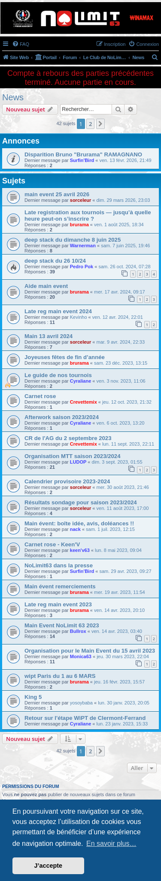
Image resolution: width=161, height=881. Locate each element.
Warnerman (83, 245)
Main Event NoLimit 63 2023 (61, 625)
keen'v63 (80, 550)
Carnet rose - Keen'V (52, 544)
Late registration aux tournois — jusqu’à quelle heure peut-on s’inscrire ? (87, 215)
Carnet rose (40, 396)
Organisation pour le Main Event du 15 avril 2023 (89, 650)
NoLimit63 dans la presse (58, 565)
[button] (100, 124)
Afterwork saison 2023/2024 (61, 417)
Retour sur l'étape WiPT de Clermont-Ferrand (85, 718)
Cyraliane (80, 381)
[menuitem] (20, 44)
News (13, 97)
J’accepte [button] (48, 865)
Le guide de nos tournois (58, 375)
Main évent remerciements (60, 586)
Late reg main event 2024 (58, 311)
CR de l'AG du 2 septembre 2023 (67, 438)
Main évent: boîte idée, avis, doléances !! (79, 523)
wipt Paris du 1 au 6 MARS (60, 676)
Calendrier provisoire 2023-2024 (67, 481)
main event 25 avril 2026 (56, 194)
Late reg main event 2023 (58, 604)
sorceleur (80, 200)
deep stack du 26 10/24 (55, 261)
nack (75, 529)
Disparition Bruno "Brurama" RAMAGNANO (83, 154)
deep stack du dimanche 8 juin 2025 (72, 240)
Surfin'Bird (82, 160)
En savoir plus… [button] (111, 843)
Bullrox (78, 631)
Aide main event (46, 286)
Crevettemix (83, 402)
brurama (79, 224)
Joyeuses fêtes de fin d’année (64, 357)
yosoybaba (81, 702)
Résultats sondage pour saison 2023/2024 (80, 502)
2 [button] (90, 124)
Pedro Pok (81, 266)
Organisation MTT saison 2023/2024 (72, 456)
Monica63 (80, 656)
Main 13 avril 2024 (48, 336)
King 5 (33, 697)
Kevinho (78, 317)
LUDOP (78, 461)
